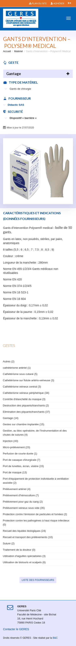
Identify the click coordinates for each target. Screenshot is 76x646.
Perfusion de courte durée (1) (20, 453)
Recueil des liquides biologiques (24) (24, 530)
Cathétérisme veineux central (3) (22, 386)
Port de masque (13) (15, 472)
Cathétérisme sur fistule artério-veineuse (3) (28, 380)
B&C (55, 637)
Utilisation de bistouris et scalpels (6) (24, 562)
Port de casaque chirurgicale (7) (21, 459)
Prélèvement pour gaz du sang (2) (23, 501)
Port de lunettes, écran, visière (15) (23, 466)
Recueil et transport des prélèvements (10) (28, 537)
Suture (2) (9, 543)
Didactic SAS (13, 104)
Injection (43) (10, 441)
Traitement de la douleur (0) (19, 549)
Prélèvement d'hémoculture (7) (21, 495)
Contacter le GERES (16, 629)
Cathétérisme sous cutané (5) (20, 374)
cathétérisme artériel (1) (17, 367)
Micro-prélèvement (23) (16, 447)
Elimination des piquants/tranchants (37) (26, 411)
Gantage (13, 73)
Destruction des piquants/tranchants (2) (26, 405)
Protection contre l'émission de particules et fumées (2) (35, 514)
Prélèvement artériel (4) (16, 489)
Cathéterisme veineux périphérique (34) (26, 392)
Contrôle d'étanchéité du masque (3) (24, 399)
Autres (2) (8, 361)
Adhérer (57, 3)
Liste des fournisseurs (38, 580)
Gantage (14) (10, 418)
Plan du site (38, 3)
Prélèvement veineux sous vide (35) (24, 507)
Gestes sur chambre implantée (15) (23, 424)
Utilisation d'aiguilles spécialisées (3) (24, 556)
